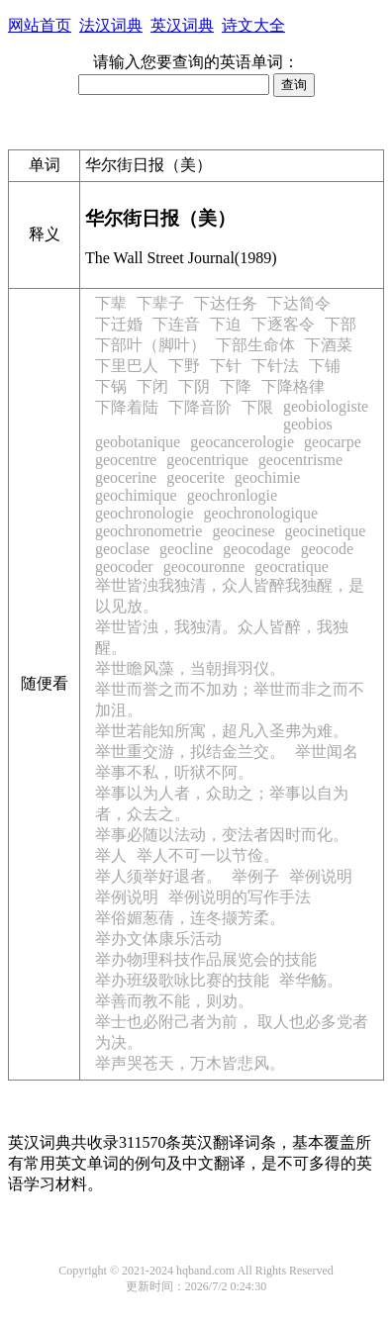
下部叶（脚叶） (150, 344)
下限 (257, 407)
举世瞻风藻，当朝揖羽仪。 (190, 668)
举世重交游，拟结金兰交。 (190, 751)
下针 (226, 365)
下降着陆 (126, 407)
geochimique (136, 495)
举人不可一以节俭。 (208, 855)
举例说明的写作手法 (239, 897)
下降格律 (293, 386)
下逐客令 (283, 324)
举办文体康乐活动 (158, 938)
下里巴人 (126, 365)
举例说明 (320, 876)
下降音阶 (200, 407)
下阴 (194, 386)
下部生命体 (255, 344)
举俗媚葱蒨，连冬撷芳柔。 (190, 917)
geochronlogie (232, 495)
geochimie (268, 477)
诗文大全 (253, 25)
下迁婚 (119, 324)
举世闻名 (326, 751)
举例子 (255, 876)
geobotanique (137, 441)
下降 (235, 386)
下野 (184, 365)
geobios (308, 424)
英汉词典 (182, 25)
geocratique (291, 566)
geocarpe (332, 441)
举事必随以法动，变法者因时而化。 (221, 834)
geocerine (125, 477)
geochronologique (261, 513)
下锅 (111, 386)
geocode (327, 548)
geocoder (124, 566)
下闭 (152, 386)
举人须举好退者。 (158, 876)
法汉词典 (111, 25)
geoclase (122, 548)
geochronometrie (148, 530)
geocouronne (204, 566)
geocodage (256, 548)
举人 (111, 855)
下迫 (226, 324)
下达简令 (299, 303)
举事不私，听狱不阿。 (174, 772)
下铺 (325, 365)
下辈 (111, 303)
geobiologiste (325, 406)
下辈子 (160, 303)
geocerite (195, 477)
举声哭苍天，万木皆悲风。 (190, 1063)
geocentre (125, 459)
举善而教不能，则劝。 (174, 1000)
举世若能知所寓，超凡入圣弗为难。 (221, 730)
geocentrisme (300, 459)
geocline (186, 548)
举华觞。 (311, 980)
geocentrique (207, 459)
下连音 (176, 324)
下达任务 (225, 303)
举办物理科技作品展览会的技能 (206, 959)
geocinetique (324, 530)
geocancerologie (242, 441)
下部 (340, 324)
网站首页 (39, 25)
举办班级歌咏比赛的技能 (182, 980)
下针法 (275, 365)
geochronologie (144, 513)
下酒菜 (328, 344)
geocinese (243, 530)
